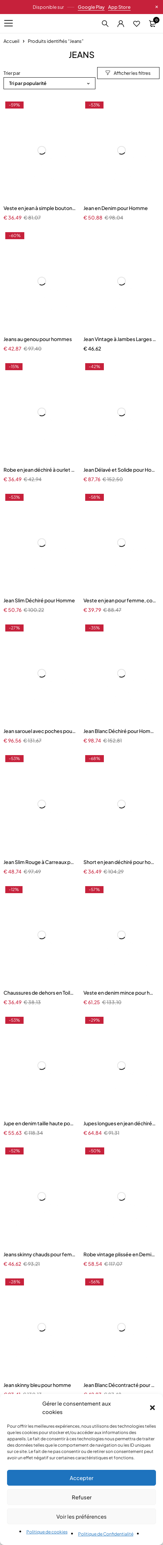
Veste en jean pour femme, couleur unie (119, 600)
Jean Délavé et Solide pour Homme (119, 469)
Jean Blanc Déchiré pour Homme (119, 731)
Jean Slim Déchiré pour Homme (39, 600)
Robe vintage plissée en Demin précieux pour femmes (119, 1254)
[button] (152, 1407)
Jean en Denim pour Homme (115, 208)
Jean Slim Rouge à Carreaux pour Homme (40, 862)
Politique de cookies (47, 1531)
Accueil (11, 41)
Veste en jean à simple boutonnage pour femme (40, 208)
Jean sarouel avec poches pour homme (40, 731)
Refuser (82, 1497)
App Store (119, 7)
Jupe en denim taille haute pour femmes (40, 1123)
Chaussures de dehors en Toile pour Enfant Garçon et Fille (40, 992)
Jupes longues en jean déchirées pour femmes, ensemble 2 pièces (119, 1123)
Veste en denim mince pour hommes (119, 992)
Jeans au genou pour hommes (38, 339)
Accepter (81, 1477)
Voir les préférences (81, 1516)
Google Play (91, 7)
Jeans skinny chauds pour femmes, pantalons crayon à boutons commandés (40, 1254)
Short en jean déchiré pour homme (119, 862)
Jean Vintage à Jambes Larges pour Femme (119, 339)
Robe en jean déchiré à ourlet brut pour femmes (40, 469)
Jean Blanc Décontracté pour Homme (119, 1385)
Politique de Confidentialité (105, 1534)
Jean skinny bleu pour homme (37, 1385)
